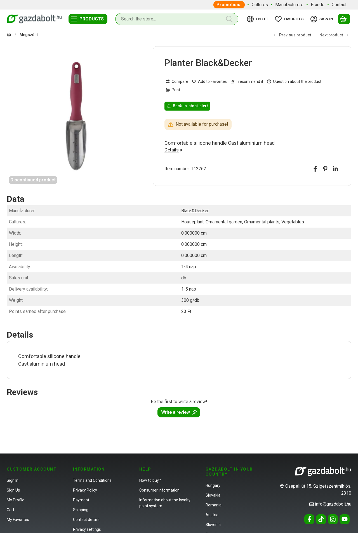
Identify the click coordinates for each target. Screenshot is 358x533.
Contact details (86, 519)
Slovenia (213, 524)
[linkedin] (335, 168)
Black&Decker (195, 210)
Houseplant (192, 222)
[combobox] (176, 19)
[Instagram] (333, 519)
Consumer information (159, 490)
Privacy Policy (85, 490)
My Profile (15, 500)
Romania (214, 505)
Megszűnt (29, 34)
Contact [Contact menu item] (339, 4)
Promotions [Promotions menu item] (229, 4)
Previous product (292, 35)
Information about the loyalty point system (164, 503)
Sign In (12, 480)
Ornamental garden (224, 222)
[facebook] (315, 168)
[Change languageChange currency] (258, 19)
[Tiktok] (321, 519)
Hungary (213, 485)
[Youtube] (345, 519)
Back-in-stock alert (187, 106)
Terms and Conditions (92, 480)
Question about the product (294, 81)
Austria (212, 515)
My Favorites (18, 519)
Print (173, 90)
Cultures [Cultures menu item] (260, 4)
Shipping (80, 510)
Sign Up (13, 490)
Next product (334, 35)
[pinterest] (325, 168)
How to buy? (150, 480)
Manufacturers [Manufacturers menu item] (289, 4)
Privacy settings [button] (87, 529)
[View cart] (344, 19)
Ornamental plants (261, 222)
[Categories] (88, 19)
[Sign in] (322, 19)
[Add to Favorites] (209, 81)
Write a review (179, 412)
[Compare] (177, 81)
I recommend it (247, 81)
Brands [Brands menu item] (317, 4)
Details (173, 150)
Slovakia (213, 495)
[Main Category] (9, 35)
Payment (81, 500)
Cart (10, 510)
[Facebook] (309, 519)
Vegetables (292, 222)
